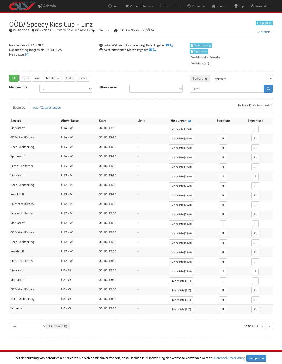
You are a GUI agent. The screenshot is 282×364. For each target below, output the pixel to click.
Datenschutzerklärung (229, 358)
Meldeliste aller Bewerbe (205, 57)
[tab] (19, 107)
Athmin (47, 6)
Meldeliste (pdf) (200, 63)
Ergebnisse (199, 51)
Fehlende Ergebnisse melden (254, 105)
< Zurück (264, 31)
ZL (223, 138)
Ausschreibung (201, 45)
